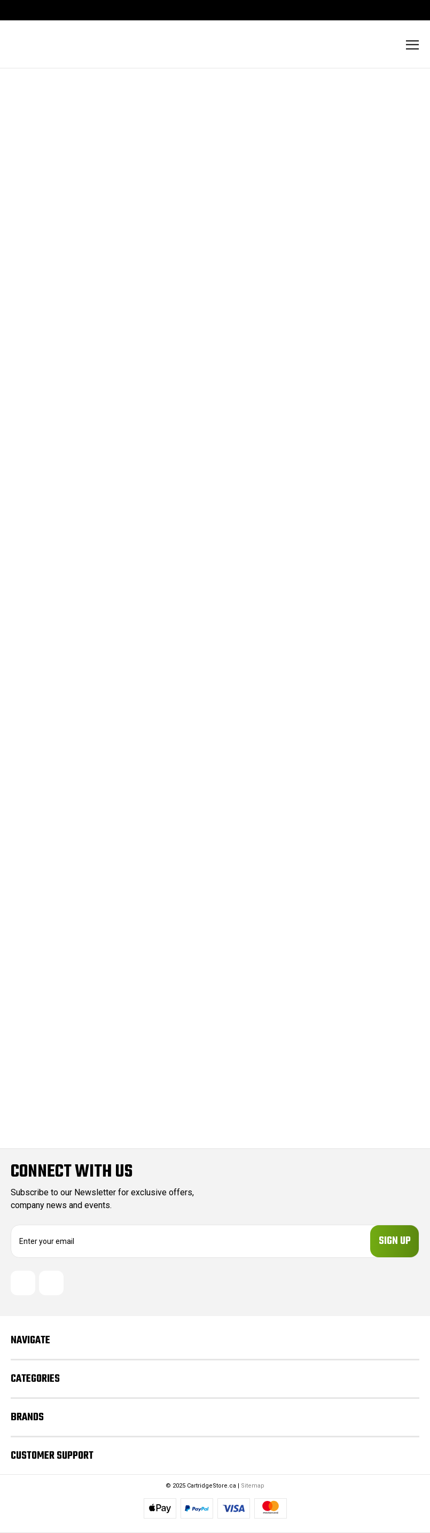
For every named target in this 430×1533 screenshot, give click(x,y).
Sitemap (252, 1485)
